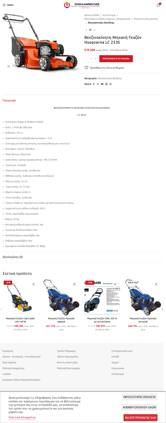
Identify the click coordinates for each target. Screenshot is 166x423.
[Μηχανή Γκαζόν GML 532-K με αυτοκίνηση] (102, 297)
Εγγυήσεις (7, 351)
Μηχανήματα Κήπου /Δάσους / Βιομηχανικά (107, 19)
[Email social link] (102, 84)
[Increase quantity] (96, 58)
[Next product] (94, 30)
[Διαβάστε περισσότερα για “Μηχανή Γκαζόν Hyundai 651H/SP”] (156, 284)
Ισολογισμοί (118, 374)
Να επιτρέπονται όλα (140, 417)
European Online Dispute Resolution (21, 379)
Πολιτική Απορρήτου (13, 368)
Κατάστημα (109, 15)
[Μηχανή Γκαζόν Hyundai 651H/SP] (143, 297)
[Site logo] (82, 5)
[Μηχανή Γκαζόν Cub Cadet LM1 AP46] (20, 297)
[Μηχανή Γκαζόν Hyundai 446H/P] (61, 297)
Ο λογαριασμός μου (122, 351)
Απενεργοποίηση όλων (139, 407)
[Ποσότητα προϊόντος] (91, 58)
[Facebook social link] (94, 84)
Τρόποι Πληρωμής (66, 351)
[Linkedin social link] (111, 84)
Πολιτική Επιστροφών (68, 368)
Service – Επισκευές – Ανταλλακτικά (21, 356)
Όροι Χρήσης (9, 362)
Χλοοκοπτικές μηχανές (146, 19)
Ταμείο (115, 362)
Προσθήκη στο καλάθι (116, 58)
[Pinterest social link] (106, 84)
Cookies (6, 374)
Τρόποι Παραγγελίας (68, 356)
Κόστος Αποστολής (67, 362)
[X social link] (98, 84)
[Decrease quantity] (86, 58)
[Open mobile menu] (8, 5)
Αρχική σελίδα (91, 15)
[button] (34, 284)
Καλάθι (115, 356)
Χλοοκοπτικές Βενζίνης (101, 22)
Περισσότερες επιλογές (139, 397)
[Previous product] (86, 30)
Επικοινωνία (118, 368)
